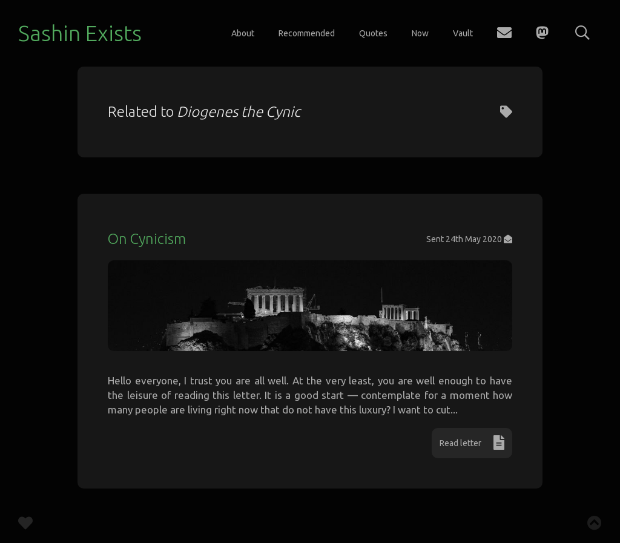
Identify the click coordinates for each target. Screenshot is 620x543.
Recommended (307, 33)
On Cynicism (147, 239)
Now (420, 33)
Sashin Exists (80, 33)
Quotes (373, 33)
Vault (463, 33)
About (242, 33)
